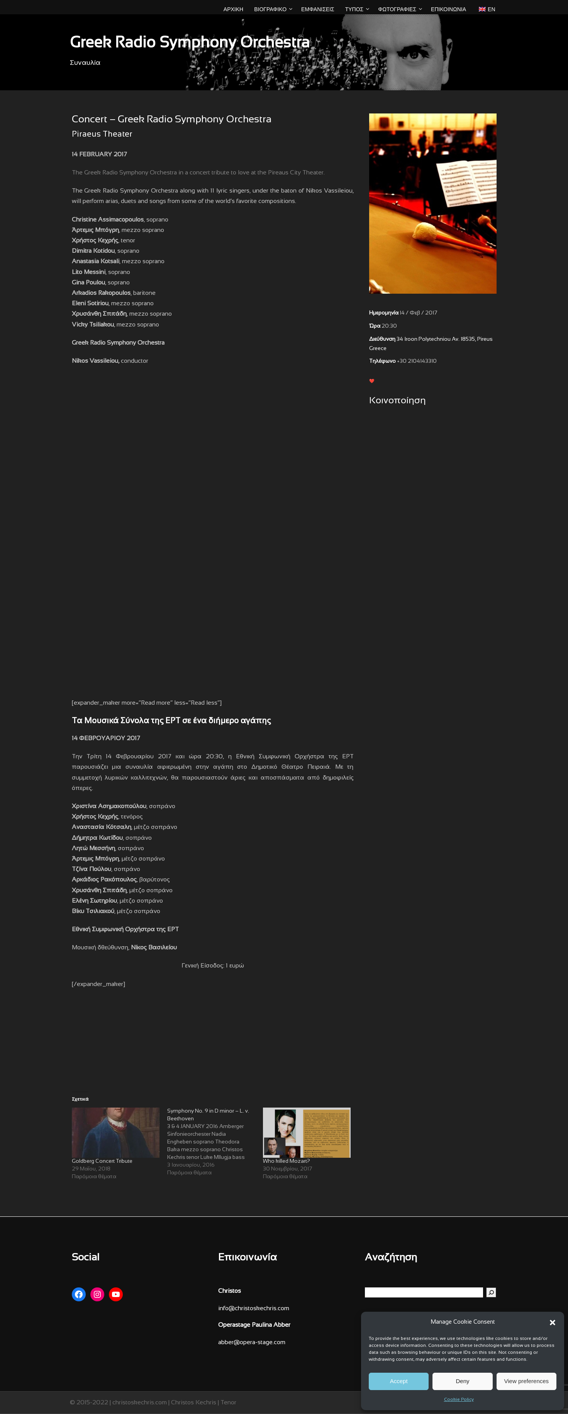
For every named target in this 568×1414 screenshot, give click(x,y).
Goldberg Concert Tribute (102, 1161)
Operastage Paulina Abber (254, 1325)
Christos (229, 1291)
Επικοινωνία (448, 9)
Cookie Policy (459, 1399)
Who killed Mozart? (286, 1161)
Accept (399, 1381)
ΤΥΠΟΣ (354, 9)
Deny (462, 1381)
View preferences (526, 1381)
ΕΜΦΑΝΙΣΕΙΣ (317, 9)
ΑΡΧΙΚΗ (233, 9)
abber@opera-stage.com (251, 1342)
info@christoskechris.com (253, 1308)
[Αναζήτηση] (491, 1292)
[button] (552, 1322)
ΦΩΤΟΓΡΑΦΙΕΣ (397, 9)
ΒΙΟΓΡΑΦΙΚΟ (270, 9)
